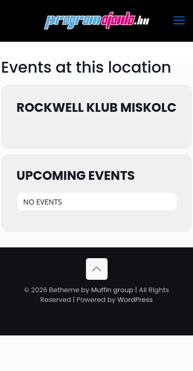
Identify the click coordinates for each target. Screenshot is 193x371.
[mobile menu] (179, 20)
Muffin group (112, 290)
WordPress (135, 300)
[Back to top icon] (97, 269)
